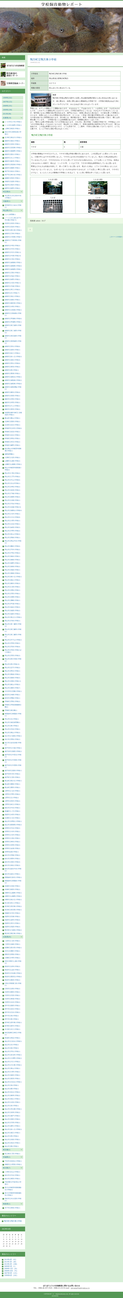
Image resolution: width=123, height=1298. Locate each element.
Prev (4, 31)
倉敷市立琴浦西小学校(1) (13, 322)
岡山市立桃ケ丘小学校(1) (13, 577)
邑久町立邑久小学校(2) (12, 903)
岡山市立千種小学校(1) (12, 493)
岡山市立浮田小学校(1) (12, 593)
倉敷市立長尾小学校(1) (12, 396)
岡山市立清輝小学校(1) (12, 597)
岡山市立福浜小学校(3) (12, 607)
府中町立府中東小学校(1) (13, 1022)
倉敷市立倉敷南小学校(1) (13, 262)
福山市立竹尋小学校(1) (12, 1122)
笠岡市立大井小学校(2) (12, 835)
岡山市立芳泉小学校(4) (12, 646)
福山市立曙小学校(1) (12, 1089)
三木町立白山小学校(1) (12, 1172)
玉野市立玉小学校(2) (12, 797)
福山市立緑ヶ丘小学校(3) (13, 1129)
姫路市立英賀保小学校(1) (13, 164)
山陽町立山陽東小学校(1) (13, 464)
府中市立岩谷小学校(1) (12, 1009)
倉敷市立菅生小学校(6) (12, 363)
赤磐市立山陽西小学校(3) (13, 896)
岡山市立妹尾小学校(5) (12, 527)
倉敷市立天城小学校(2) (12, 286)
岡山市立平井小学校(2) (12, 549)
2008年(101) (7, 106)
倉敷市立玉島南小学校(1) (13, 310)
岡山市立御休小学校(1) (12, 556)
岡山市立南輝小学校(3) (12, 497)
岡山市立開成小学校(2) (12, 674)
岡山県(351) (7, 210)
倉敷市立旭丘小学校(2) (12, 296)
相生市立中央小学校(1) (12, 808)
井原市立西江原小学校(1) (13, 230)
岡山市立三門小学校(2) (12, 476)
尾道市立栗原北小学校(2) (13, 976)
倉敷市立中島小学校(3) (12, 245)
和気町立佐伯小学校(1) (12, 432)
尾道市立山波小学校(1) (12, 970)
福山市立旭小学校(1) (12, 1085)
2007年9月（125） (11, 1273)
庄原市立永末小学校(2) (12, 1002)
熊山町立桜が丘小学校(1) (13, 781)
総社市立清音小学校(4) (12, 862)
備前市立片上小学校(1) (12, 406)
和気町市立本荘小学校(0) (13, 428)
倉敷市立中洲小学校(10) (13, 256)
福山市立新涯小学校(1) (12, 1078)
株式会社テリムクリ (65, 1295)
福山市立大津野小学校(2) (13, 1058)
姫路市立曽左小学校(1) (12, 154)
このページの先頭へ (116, 237)
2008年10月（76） (11, 1271)
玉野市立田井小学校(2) (12, 801)
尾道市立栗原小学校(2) (12, 980)
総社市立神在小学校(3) (12, 865)
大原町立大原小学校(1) (12, 457)
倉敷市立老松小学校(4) (12, 360)
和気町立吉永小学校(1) (12, 435)
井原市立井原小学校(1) (12, 223)
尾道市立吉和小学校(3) (12, 966)
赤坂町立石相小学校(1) (12, 886)
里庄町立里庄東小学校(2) (13, 906)
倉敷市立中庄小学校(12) (13, 252)
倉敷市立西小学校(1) (12, 370)
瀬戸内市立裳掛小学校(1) (13, 770)
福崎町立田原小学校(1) (12, 178)
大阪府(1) (6, 201)
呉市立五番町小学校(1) (12, 951)
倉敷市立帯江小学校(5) (12, 289)
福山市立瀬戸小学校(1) (12, 1116)
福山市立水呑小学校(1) (12, 1102)
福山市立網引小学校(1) (12, 1126)
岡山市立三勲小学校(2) (12, 473)
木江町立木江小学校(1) (12, 1029)
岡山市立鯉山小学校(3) (12, 684)
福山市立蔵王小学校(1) (12, 1133)
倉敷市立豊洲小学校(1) (12, 373)
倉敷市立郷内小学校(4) (12, 392)
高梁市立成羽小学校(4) (12, 920)
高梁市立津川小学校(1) (12, 923)
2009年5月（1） (10, 1266)
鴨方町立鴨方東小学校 (43, 59)
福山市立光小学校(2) (12, 1045)
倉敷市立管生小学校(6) (12, 346)
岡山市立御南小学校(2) (12, 560)
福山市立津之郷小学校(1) (13, 1109)
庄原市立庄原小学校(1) (12, 995)
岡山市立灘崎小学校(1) (12, 600)
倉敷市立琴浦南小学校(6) (13, 318)
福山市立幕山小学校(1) (12, 1068)
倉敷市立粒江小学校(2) (12, 353)
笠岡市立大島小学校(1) (12, 838)
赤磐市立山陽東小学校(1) (13, 893)
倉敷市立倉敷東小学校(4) (13, 266)
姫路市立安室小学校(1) (12, 144)
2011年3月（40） (10, 1262)
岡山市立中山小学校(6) (12, 480)
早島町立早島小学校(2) (12, 701)
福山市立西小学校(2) (12, 1136)
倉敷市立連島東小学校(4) (13, 384)
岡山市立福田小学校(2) (12, 614)
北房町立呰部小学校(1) (12, 421)
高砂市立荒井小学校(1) (12, 185)
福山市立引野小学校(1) (12, 1072)
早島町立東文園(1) (11, 710)
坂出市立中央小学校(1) (12, 1175)
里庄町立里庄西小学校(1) (13, 910)
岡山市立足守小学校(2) (12, 667)
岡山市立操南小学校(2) (12, 566)
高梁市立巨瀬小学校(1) (12, 916)
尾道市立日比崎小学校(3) (13, 973)
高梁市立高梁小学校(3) (12, 927)
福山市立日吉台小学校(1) (13, 1082)
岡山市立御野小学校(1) (12, 563)
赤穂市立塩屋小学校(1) (12, 181)
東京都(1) (6, 1150)
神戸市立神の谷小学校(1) (13, 175)
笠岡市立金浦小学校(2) (12, 848)
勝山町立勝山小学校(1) (12, 418)
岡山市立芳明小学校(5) (12, 643)
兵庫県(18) (7, 118)
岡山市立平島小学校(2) (12, 553)
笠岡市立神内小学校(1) (12, 842)
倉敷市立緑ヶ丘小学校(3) (13, 356)
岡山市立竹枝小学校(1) (12, 621)
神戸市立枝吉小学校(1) (12, 171)
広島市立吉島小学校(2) (12, 988)
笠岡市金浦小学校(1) (12, 852)
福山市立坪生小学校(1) (12, 1051)
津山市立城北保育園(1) (12, 722)
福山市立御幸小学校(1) (12, 1075)
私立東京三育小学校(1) (12, 1154)
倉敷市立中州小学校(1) (12, 249)
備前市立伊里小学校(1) (12, 402)
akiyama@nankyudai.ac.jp (80, 1288)
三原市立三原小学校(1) (12, 941)
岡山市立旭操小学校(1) (12, 570)
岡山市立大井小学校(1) (12, 514)
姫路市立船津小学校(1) (12, 161)
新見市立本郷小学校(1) (12, 695)
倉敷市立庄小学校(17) (12, 293)
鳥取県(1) (6, 1204)
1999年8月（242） (11, 1275)
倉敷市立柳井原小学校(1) (13, 303)
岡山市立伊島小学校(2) (12, 487)
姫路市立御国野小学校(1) (13, 151)
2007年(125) (7, 102)
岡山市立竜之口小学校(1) (13, 617)
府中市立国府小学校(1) (12, 1005)
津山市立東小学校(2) (12, 726)
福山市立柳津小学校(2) (12, 1095)
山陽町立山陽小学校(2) (12, 461)
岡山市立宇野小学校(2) (12, 531)
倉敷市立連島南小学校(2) (13, 380)
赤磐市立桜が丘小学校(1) (13, 899)
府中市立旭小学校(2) (12, 1016)
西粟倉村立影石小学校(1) (13, 877)
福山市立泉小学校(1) (12, 1105)
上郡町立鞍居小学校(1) (12, 128)
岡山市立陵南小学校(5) (12, 678)
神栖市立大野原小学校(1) (13, 1164)
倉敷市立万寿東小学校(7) (13, 237)
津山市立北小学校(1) (12, 719)
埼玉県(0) (6, 192)
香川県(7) (6, 1168)
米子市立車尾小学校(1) (12, 1208)
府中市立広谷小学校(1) (12, 1012)
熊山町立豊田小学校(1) (12, 787)
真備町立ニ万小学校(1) (12, 811)
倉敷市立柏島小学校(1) (12, 300)
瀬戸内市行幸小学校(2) (12, 774)
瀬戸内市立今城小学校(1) (13, 748)
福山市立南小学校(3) (12, 1048)
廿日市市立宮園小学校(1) (13, 691)
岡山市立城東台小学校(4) (13, 510)
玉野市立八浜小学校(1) (12, 791)
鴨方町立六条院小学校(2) (13, 930)
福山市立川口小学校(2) (12, 1061)
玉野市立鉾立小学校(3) (12, 804)
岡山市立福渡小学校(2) (12, 610)
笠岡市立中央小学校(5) (12, 828)
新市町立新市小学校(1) (12, 1026)
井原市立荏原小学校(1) (12, 227)
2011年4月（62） (10, 1260)
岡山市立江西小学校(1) (12, 587)
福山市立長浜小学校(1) (12, 1143)
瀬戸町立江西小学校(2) (12, 777)
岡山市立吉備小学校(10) (13, 507)
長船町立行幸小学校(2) (12, 913)
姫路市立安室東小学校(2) (13, 147)
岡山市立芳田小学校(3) (12, 655)
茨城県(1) (6, 1157)
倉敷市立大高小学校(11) (13, 283)
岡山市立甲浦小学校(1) (12, 604)
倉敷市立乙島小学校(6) (12, 259)
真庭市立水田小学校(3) (12, 814)
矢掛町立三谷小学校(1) (12, 818)
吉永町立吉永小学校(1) (12, 425)
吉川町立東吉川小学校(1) (13, 137)
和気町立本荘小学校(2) (12, 442)
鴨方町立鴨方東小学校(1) (13, 933)
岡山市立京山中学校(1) (12, 483)
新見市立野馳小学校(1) (12, 698)
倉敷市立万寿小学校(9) (12, 233)
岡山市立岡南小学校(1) (12, 537)
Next (119, 31)
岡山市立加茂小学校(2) (12, 490)
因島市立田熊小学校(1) (12, 954)
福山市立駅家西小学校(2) (13, 825)
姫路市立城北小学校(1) (12, 141)
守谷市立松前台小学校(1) (13, 1161)
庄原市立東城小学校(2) (12, 999)
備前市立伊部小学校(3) (12, 399)
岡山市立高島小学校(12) (13, 681)
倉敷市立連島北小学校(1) (13, 377)
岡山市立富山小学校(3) (12, 534)
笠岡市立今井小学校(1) (12, 831)
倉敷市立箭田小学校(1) (12, 350)
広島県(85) (7, 937)
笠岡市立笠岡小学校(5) (12, 845)
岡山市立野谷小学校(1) (12, 671)
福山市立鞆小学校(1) (12, 1146)
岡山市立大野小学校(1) (12, 520)
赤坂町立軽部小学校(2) (12, 889)
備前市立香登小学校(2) (12, 409)
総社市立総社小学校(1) (12, 874)
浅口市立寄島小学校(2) (12, 739)
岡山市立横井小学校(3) (12, 583)
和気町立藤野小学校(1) (12, 445)
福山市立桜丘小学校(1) (12, 1099)
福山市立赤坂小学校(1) (12, 1139)
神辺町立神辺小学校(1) (12, 1038)
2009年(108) (7, 110)
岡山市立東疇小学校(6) (12, 573)
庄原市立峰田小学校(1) (12, 992)
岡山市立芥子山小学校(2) (13, 640)
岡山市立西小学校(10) (12, 664)
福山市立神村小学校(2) (12, 1119)
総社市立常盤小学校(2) (12, 855)
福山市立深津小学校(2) (12, 1112)
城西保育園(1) (9, 454)
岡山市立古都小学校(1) (12, 500)
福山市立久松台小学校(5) (13, 1041)
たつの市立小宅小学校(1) (13, 122)
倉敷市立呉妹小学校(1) (12, 276)
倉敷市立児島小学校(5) (12, 273)
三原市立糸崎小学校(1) (12, 944)
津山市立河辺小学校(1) (12, 729)
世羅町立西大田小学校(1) (13, 947)
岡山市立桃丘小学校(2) (12, 580)
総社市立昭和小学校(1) (12, 858)
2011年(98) (7, 114)
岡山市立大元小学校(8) (12, 517)
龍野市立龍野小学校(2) (12, 188)
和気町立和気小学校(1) (12, 438)
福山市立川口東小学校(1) (13, 1065)
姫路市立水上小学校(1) (12, 158)
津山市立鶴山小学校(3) (12, 732)
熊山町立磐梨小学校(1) (12, 784)
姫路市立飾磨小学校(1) (12, 168)
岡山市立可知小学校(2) (12, 504)
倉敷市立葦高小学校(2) (12, 367)
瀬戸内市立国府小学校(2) (13, 751)
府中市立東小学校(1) (12, 1019)
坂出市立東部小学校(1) (12, 1178)
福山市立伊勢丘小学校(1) (13, 821)
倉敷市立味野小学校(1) (12, 279)
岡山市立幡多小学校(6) (12, 546)
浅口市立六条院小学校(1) (13, 736)
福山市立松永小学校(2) (12, 1092)
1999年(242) (7, 98)
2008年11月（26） (11, 1269)
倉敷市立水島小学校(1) (12, 306)
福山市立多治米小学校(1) (13, 1055)
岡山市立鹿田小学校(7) (12, 688)
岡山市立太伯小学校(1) (12, 524)
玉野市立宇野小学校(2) (12, 794)
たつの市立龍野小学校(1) (13, 125)
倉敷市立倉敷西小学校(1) (13, 269)
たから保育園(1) (10, 214)
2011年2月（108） (11, 1264)
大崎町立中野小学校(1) (12, 958)
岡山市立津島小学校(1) (12, 590)
